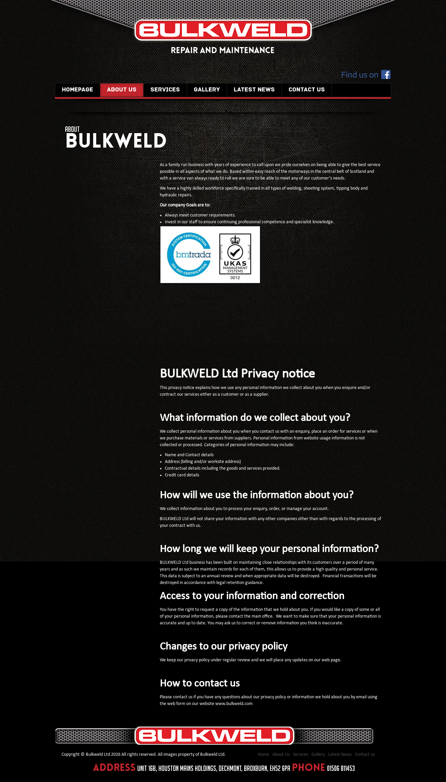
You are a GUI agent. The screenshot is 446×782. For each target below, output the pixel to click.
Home (263, 754)
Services (165, 90)
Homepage (77, 90)
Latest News (254, 90)
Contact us (307, 90)
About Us (122, 90)
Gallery (207, 90)
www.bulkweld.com (234, 703)
